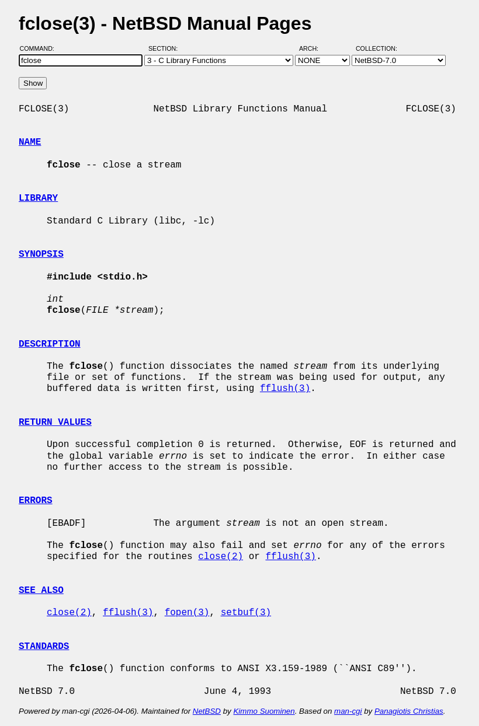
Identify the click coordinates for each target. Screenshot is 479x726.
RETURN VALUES (55, 422)
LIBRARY (38, 198)
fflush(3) (285, 388)
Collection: (376, 48)
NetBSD (207, 711)
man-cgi (348, 711)
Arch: (314, 48)
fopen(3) (187, 612)
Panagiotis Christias (408, 711)
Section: (165, 48)
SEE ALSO (41, 590)
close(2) (220, 556)
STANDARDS (44, 646)
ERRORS (36, 500)
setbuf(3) (246, 612)
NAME (30, 142)
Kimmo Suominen (263, 711)
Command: (40, 48)
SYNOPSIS (41, 254)
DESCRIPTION (50, 344)
